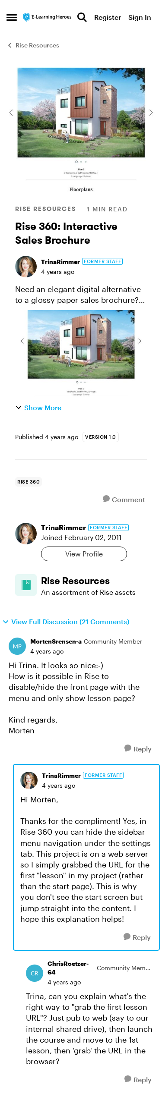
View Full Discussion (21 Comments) (65, 621)
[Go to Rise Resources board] (26, 585)
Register (107, 17)
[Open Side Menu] (11, 17)
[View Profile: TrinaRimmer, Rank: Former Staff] (26, 266)
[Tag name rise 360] (28, 482)
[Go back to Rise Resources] (94, 581)
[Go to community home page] (48, 17)
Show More (38, 407)
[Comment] (124, 499)
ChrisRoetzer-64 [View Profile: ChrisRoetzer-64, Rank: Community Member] (68, 968)
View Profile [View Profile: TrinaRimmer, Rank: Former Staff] (84, 554)
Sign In (139, 17)
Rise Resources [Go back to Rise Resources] (32, 45)
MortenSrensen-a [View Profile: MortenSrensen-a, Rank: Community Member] (56, 641)
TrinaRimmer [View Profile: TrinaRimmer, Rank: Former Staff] (60, 261)
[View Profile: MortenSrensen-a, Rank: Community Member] (17, 646)
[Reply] (138, 748)
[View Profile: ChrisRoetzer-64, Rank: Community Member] (34, 973)
